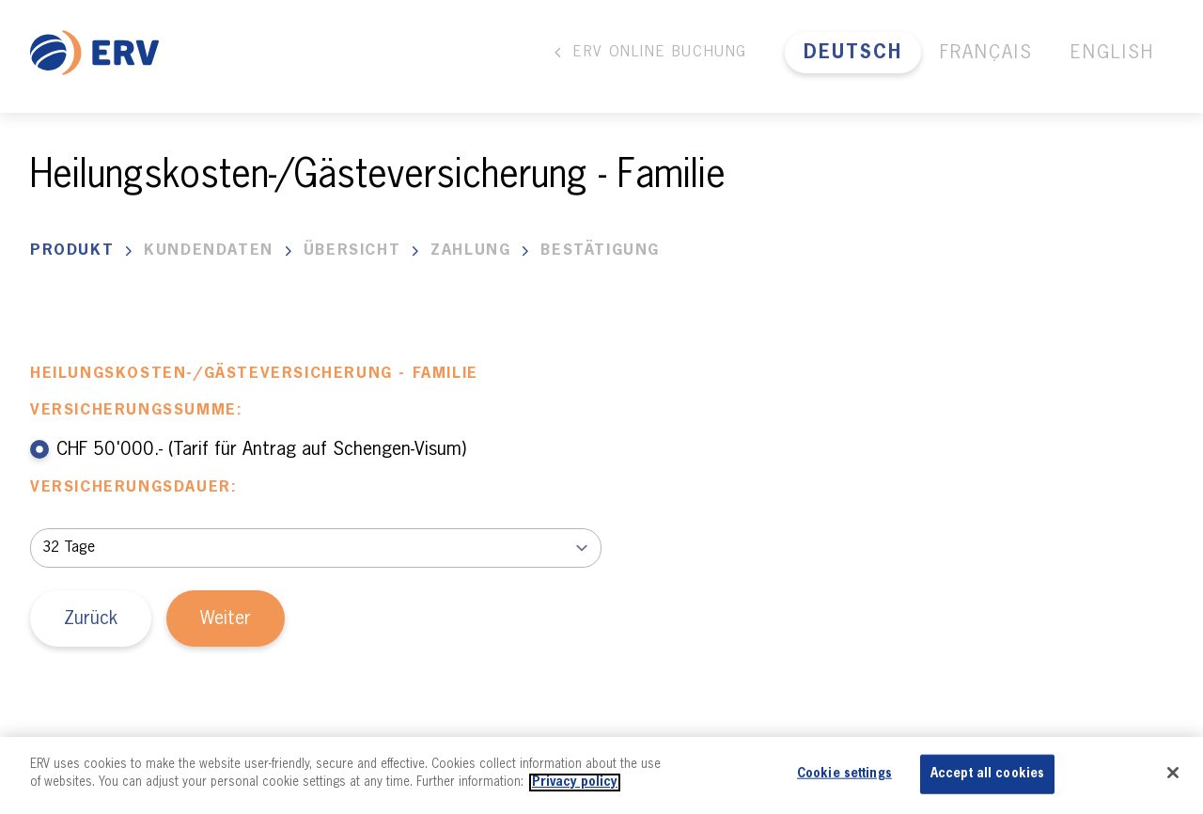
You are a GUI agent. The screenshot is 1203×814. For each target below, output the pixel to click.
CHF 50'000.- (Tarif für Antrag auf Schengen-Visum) (248, 449)
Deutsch (853, 52)
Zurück (90, 618)
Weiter (225, 618)
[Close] (1173, 772)
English (1112, 52)
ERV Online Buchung (649, 52)
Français (986, 52)
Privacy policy (574, 782)
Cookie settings (844, 774)
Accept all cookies (987, 774)
